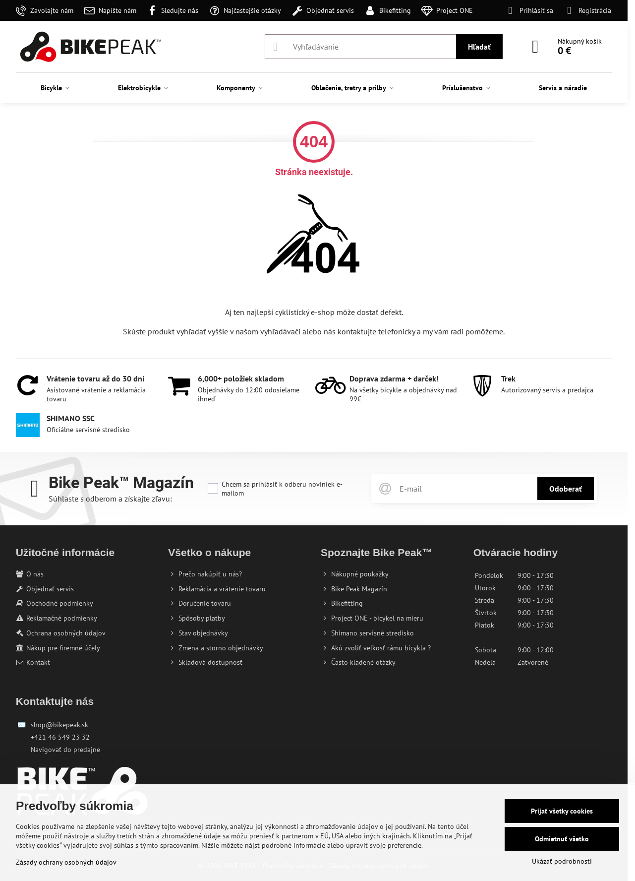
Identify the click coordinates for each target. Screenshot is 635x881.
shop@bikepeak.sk (59, 724)
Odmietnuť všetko (562, 838)
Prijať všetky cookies (562, 811)
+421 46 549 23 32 (60, 737)
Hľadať (479, 47)
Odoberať (565, 489)
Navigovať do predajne (65, 749)
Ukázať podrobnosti (562, 861)
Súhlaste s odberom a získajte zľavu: (110, 498)
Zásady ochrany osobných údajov (66, 862)
